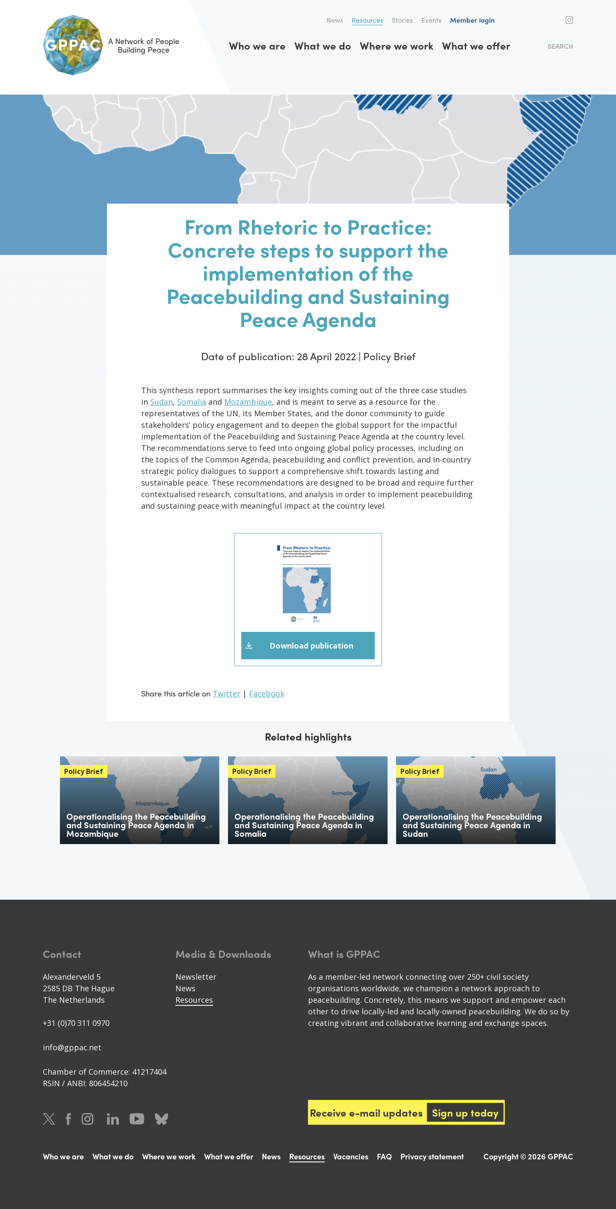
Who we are (257, 45)
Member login (472, 20)
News (334, 20)
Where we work (396, 45)
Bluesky (161, 1119)
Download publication (311, 645)
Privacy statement (432, 1156)
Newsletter (195, 977)
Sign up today (465, 1112)
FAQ (384, 1156)
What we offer (476, 45)
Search (560, 46)
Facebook (555, 20)
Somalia (191, 402)
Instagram (569, 20)
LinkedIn (113, 1119)
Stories (402, 20)
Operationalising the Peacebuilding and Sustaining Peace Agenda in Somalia (304, 824)
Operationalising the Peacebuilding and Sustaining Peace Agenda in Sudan (472, 824)
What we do (322, 45)
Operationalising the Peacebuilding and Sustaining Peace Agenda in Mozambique (136, 824)
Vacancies (350, 1156)
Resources (367, 20)
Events (431, 20)
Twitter (540, 20)
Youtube (137, 1119)
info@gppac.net (72, 1047)
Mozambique (248, 402)
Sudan (161, 402)
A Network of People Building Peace (111, 45)
